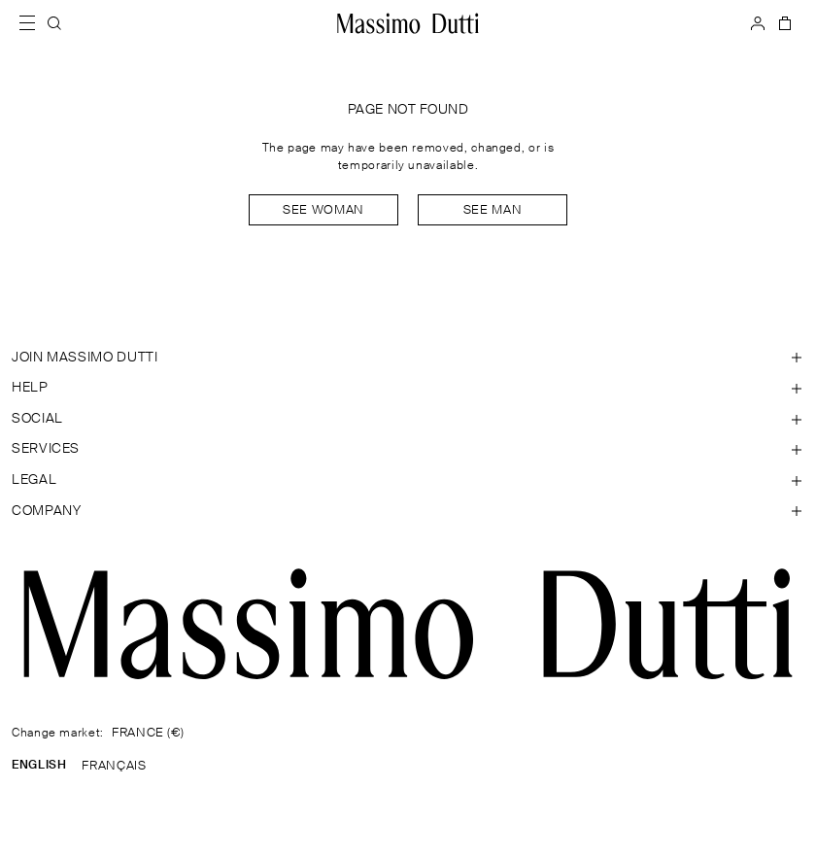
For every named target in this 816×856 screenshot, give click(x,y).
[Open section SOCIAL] (408, 419)
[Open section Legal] (408, 480)
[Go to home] (408, 23)
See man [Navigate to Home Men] (492, 210)
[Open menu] (33, 23)
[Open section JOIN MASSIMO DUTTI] (408, 358)
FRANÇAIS (114, 766)
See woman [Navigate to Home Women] (323, 210)
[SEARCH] (54, 23)
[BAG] (783, 23)
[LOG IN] (757, 23)
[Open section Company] (408, 512)
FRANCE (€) (148, 733)
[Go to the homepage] (408, 623)
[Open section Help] (408, 388)
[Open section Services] (408, 449)
